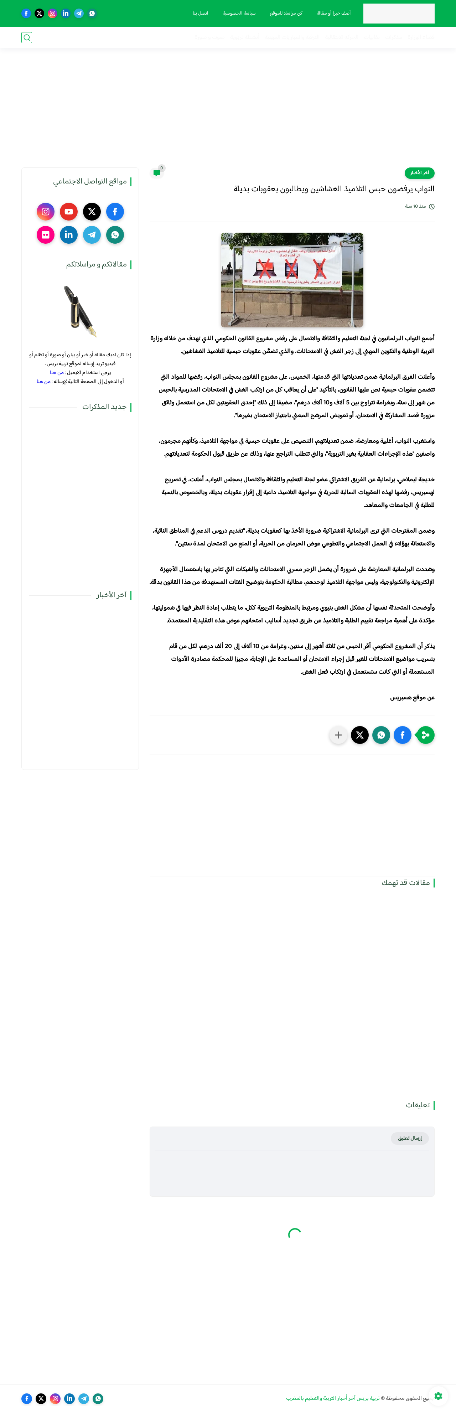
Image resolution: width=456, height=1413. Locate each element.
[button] (402, 735)
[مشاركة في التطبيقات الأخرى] (338, 735)
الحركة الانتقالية (341, 37)
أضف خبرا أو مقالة (334, 13)
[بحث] (26, 37)
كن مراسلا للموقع (286, 13)
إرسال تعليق (410, 1138)
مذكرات (393, 37)
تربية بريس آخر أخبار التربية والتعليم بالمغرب (333, 1398)
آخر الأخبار (419, 173)
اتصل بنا (200, 13)
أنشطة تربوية (244, 37)
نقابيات (372, 37)
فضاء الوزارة (421, 37)
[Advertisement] (228, 112)
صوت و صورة (210, 37)
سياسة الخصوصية (239, 13)
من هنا (57, 372)
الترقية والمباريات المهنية (292, 37)
